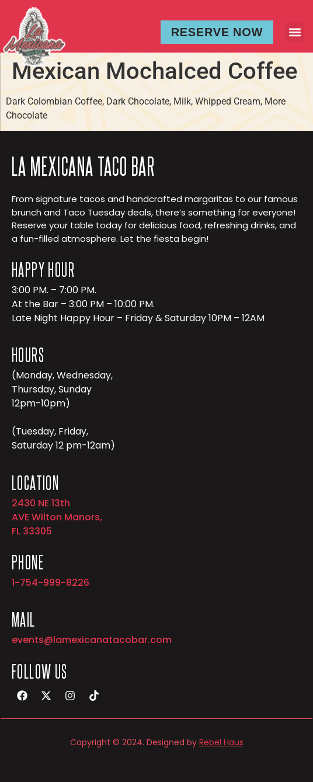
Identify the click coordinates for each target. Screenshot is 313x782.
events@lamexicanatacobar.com (92, 640)
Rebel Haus (221, 742)
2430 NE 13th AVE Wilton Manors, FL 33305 (57, 517)
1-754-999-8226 (50, 582)
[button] (294, 32)
